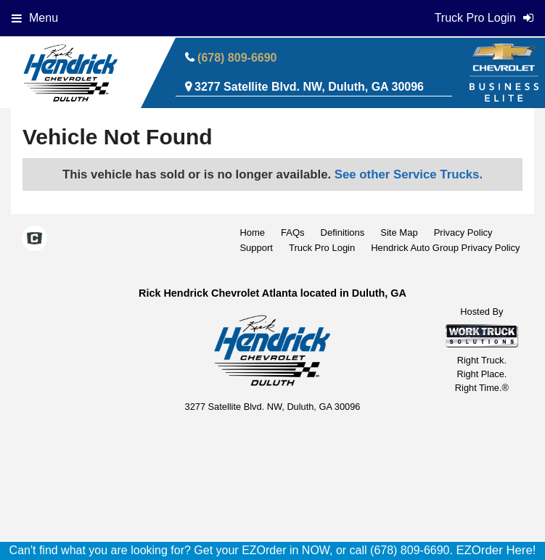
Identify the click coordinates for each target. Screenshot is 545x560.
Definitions (343, 232)
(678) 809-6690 (236, 58)
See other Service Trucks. (409, 174)
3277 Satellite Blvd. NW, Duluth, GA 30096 (309, 87)
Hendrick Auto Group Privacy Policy (445, 247)
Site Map (398, 232)
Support (256, 247)
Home (252, 232)
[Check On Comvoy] (34, 240)
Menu (35, 18)
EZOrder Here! (496, 550)
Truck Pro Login (322, 247)
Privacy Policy (463, 232)
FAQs (293, 232)
